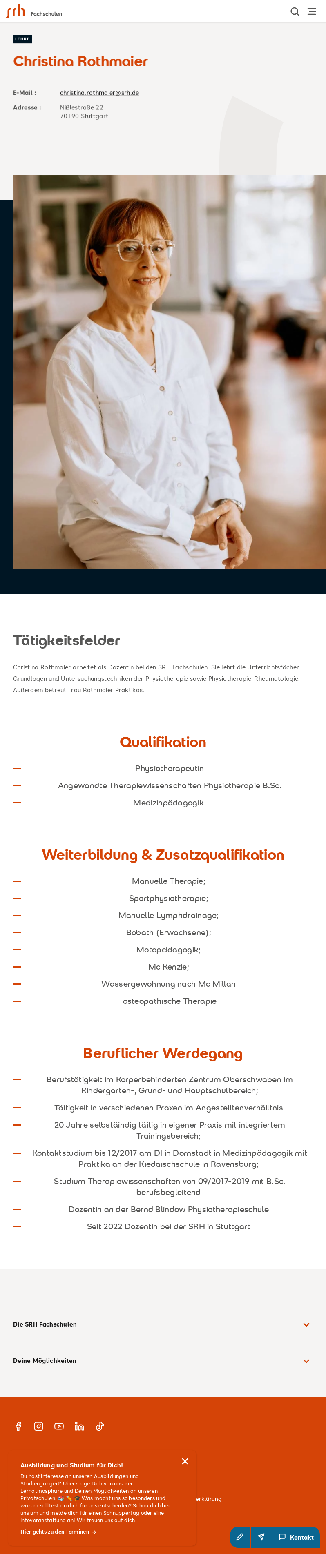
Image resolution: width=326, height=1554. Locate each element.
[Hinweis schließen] (185, 1461)
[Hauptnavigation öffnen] (312, 11)
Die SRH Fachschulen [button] (163, 1325)
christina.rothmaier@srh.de (99, 92)
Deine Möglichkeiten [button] (163, 1361)
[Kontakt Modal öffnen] (296, 1537)
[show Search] (295, 11)
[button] (240, 1537)
